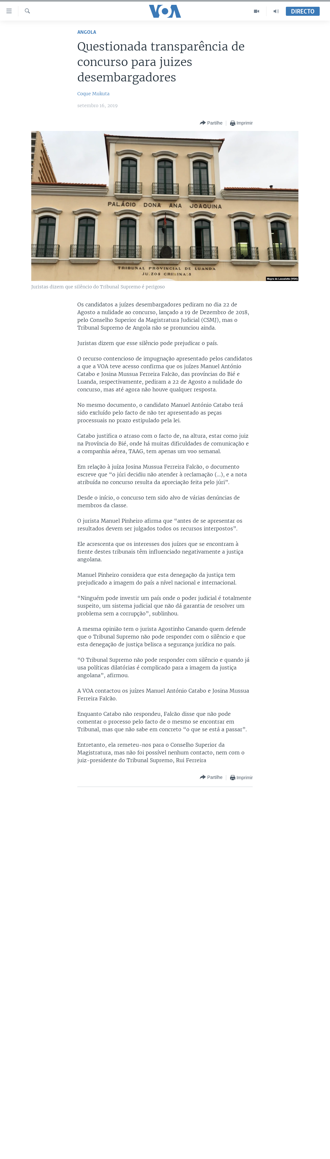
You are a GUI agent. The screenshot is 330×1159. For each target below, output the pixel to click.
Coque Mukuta (93, 94)
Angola (86, 32)
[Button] (211, 123)
